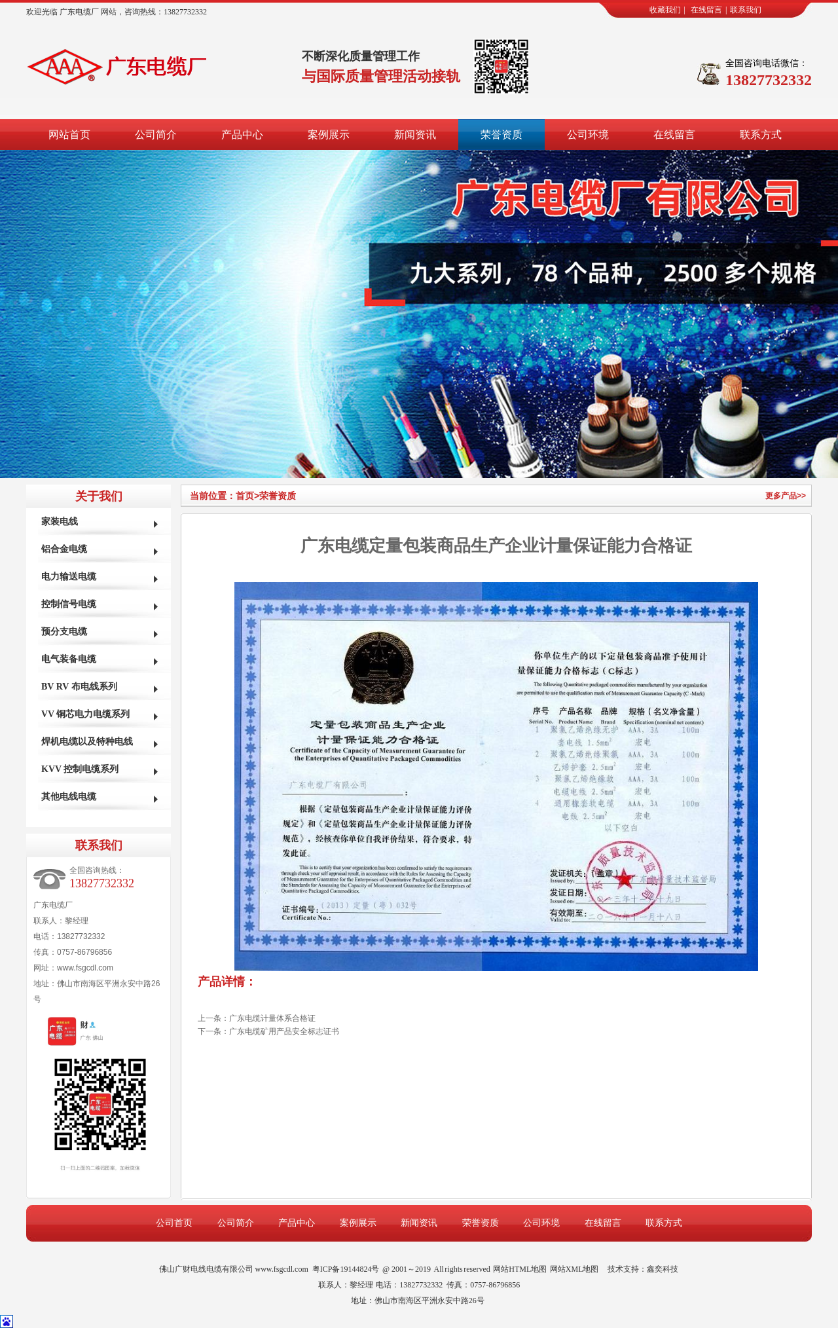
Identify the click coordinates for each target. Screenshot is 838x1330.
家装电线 (59, 521)
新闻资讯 (415, 134)
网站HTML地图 (520, 1269)
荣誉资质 (501, 134)
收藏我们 (665, 9)
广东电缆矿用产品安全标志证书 (284, 1031)
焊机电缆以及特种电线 (87, 742)
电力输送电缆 (68, 577)
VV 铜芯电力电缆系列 (85, 714)
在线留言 (706, 9)
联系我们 (745, 9)
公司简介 (156, 134)
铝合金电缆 (64, 549)
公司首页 (174, 1223)
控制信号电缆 (68, 604)
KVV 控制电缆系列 (79, 769)
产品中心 (242, 134)
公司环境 (588, 134)
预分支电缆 (64, 632)
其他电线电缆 (68, 797)
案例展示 (329, 134)
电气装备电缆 (68, 659)
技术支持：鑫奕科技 (643, 1269)
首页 (247, 495)
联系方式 (761, 134)
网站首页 (69, 134)
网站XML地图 (574, 1269)
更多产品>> (785, 495)
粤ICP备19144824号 (346, 1269)
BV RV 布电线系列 (79, 687)
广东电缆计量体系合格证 (272, 1018)
